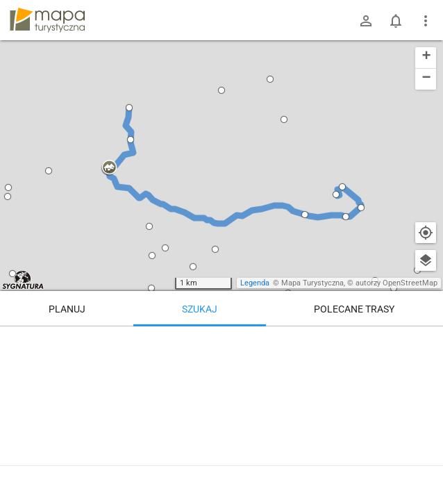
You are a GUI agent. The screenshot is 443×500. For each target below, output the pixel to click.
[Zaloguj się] (366, 21)
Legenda (254, 283)
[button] (109, 168)
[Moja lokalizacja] (425, 232)
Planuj (67, 309)
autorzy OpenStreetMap (396, 283)
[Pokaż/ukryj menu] (426, 21)
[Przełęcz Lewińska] (354, 385)
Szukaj (199, 309)
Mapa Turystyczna (312, 283)
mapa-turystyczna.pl (47, 20)
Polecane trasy (354, 309)
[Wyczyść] (426, 342)
